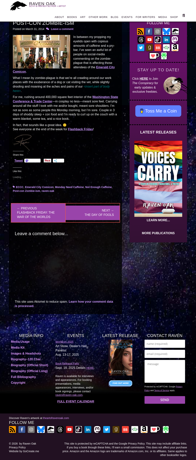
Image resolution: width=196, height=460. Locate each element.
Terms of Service (161, 390)
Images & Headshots (26, 353)
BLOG (114, 18)
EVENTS (127, 18)
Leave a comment (62, 29)
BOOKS (72, 18)
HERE (144, 78)
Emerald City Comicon (39, 187)
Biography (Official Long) (29, 371)
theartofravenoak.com (56, 418)
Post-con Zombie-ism (26, 190)
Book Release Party (67, 363)
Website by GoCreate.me (24, 451)
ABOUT (59, 18)
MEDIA (162, 18)
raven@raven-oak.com (69, 394)
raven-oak (48, 190)
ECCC (20, 187)
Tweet (18, 160)
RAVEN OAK (49, 6)
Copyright (18, 382)
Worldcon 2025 (65, 341)
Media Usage (20, 341)
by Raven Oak (27, 443)
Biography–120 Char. (26, 359)
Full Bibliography (23, 377)
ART (83, 18)
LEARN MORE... (158, 220)
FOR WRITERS (145, 18)
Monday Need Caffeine (69, 187)
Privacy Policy (17, 447)
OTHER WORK (98, 18)
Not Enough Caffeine (98, 187)
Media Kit (17, 347)
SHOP (174, 18)
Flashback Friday (80, 129)
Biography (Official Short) (29, 365)
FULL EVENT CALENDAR (75, 401)
